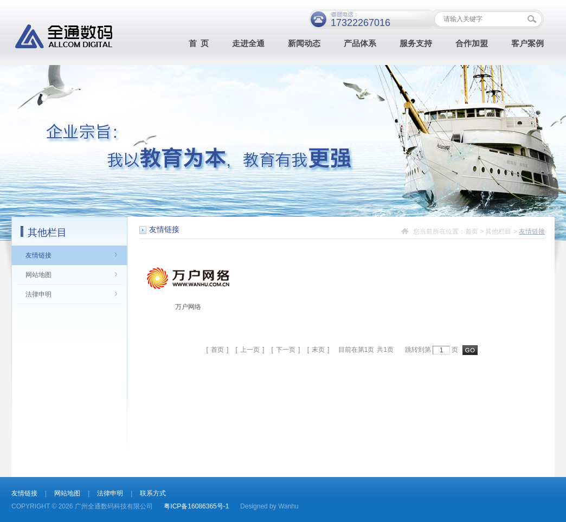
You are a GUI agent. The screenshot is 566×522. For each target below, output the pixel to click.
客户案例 (527, 44)
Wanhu (288, 506)
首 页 (199, 44)
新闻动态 (304, 44)
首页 (471, 231)
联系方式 (153, 493)
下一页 (285, 349)
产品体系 (360, 44)
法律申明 (38, 294)
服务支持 (416, 44)
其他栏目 (498, 231)
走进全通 (248, 44)
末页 (318, 349)
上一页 (250, 349)
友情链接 (38, 255)
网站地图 (38, 275)
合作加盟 (471, 44)
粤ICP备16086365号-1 (196, 506)
